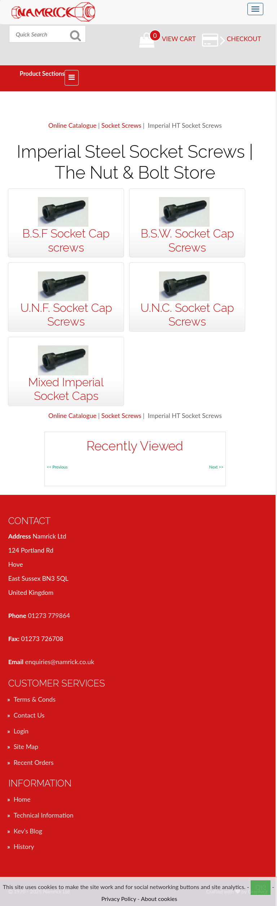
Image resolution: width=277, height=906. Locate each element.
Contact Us (29, 715)
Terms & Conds (35, 699)
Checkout (240, 39)
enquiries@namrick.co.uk (59, 662)
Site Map (26, 746)
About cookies (159, 898)
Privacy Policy (118, 898)
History (24, 846)
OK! (260, 887)
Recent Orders (34, 762)
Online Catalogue (72, 125)
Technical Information (44, 815)
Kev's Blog (28, 831)
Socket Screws (121, 125)
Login (21, 731)
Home (22, 799)
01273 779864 (49, 615)
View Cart (179, 39)
